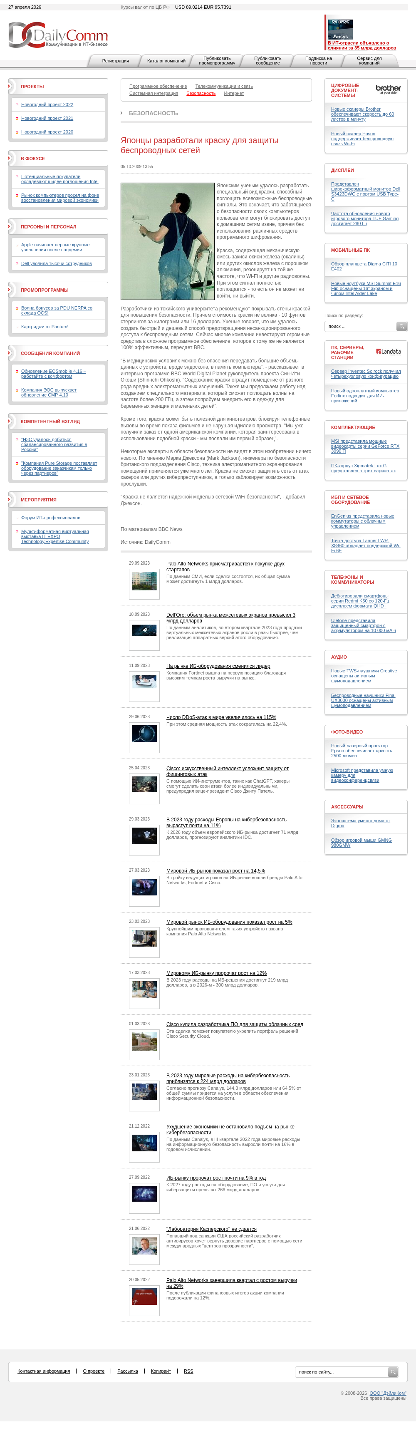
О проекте (93, 1371)
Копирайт (161, 1371)
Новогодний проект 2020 (47, 131)
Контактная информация (43, 1371)
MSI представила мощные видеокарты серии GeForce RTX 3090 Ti (365, 446)
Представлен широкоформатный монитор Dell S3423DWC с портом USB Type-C (365, 191)
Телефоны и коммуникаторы (352, 580)
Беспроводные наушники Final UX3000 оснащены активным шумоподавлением (363, 700)
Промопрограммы (45, 290)
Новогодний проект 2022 (47, 104)
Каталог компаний (166, 60)
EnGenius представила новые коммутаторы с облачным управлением (362, 520)
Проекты (32, 86)
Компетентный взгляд (50, 421)
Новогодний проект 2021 (47, 118)
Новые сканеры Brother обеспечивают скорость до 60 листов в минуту (362, 114)
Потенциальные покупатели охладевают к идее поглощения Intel (60, 179)
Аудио (339, 657)
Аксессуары (347, 806)
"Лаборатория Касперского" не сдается (211, 1229)
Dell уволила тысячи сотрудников (56, 263)
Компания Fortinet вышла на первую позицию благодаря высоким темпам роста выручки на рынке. (226, 675)
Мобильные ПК (350, 250)
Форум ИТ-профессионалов (50, 517)
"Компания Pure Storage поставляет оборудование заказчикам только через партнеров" (59, 468)
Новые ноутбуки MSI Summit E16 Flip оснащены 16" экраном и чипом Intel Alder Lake (366, 288)
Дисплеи (342, 170)
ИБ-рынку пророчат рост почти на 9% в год (216, 1178)
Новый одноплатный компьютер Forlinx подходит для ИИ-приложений (365, 395)
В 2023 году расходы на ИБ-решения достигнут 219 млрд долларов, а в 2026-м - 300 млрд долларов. (227, 982)
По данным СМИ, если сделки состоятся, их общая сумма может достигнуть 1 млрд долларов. (228, 579)
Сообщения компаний (50, 353)
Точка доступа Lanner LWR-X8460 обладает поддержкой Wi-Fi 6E (366, 545)
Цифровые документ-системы (345, 90)
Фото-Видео (347, 731)
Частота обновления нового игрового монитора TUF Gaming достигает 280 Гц (365, 218)
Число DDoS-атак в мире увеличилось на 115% (221, 717)
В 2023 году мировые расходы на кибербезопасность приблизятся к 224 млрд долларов (228, 1078)
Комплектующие (353, 427)
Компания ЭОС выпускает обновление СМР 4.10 (49, 392)
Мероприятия (39, 499)
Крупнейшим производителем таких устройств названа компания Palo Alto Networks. (224, 931)
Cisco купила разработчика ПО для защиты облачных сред (234, 1024)
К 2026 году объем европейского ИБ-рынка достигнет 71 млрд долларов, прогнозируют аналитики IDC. (232, 835)
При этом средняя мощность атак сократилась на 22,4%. (226, 724)
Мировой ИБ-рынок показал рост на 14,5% (215, 871)
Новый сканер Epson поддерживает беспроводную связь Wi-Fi (362, 138)
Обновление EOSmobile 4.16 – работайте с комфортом (53, 374)
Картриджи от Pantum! (45, 326)
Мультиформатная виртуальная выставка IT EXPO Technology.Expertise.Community (55, 536)
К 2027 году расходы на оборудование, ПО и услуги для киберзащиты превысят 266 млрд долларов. (225, 1187)
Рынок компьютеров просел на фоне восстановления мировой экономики (60, 198)
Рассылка (127, 1371)
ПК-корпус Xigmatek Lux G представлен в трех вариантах (363, 468)
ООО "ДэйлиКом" (388, 1393)
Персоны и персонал (49, 226)
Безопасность (153, 113)
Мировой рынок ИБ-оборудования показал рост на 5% (229, 922)
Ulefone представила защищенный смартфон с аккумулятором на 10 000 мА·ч (363, 625)
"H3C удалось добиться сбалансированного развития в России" (54, 444)
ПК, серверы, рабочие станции (347, 352)
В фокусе (33, 158)
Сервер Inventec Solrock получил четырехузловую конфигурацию (366, 374)
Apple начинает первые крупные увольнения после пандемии (55, 247)
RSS (188, 1371)
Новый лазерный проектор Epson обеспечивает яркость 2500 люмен (361, 750)
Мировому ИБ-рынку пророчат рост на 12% (216, 973)
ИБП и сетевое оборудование (350, 500)
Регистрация (115, 60)
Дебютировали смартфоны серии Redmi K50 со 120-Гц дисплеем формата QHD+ (360, 600)
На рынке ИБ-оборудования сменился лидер (218, 666)
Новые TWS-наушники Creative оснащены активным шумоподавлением (364, 675)
